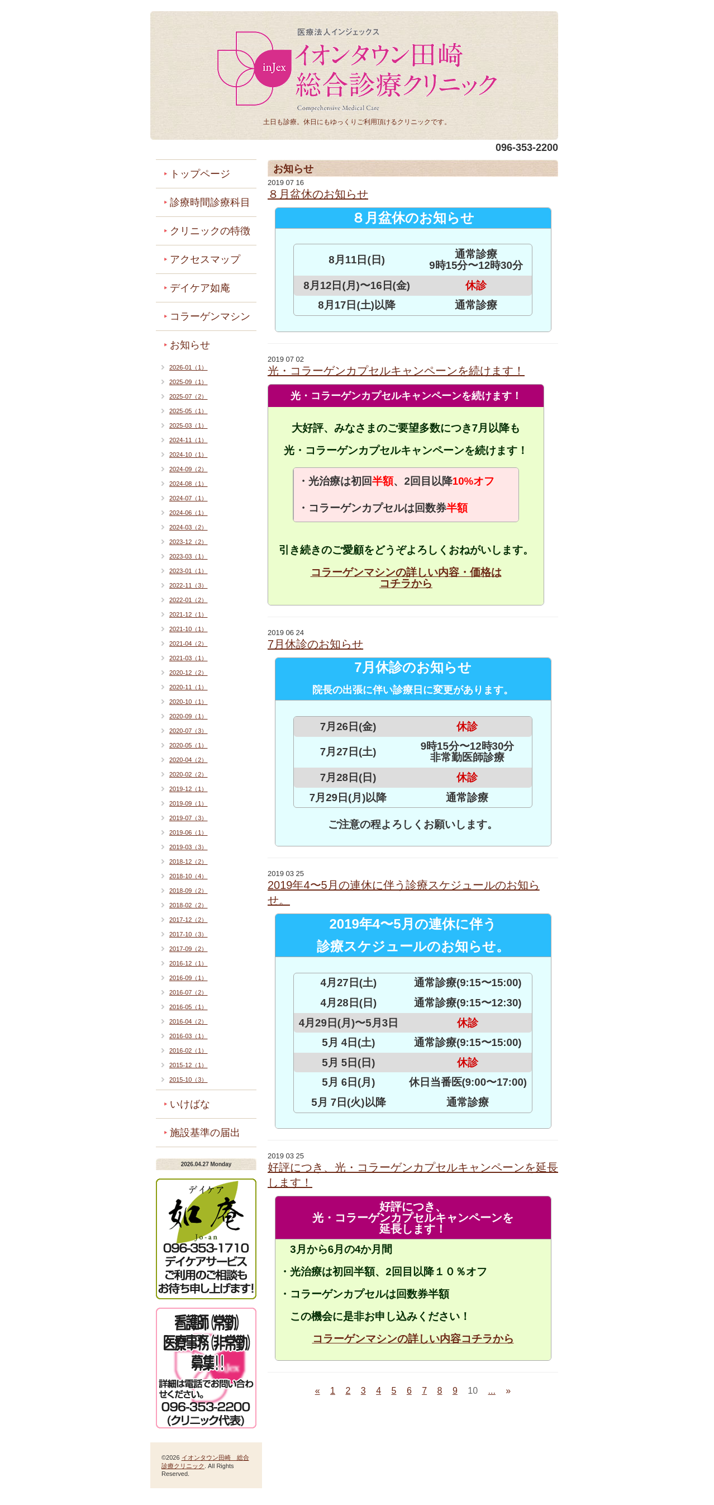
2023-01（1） (188, 570)
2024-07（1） (188, 498)
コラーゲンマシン (210, 316)
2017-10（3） (188, 934)
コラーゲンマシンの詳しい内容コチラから (413, 1339)
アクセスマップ (205, 259)
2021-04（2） (188, 643)
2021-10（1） (188, 629)
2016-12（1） (188, 963)
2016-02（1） (188, 1050)
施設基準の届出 (205, 1132)
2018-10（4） (188, 876)
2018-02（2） (188, 905)
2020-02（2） (188, 774)
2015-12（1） (188, 1065)
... (492, 1390)
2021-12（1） (188, 614)
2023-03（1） (188, 556)
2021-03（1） (188, 658)
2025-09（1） (188, 381)
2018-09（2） (188, 890)
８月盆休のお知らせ (318, 194)
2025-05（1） (188, 411)
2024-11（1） (188, 440)
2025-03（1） (188, 425)
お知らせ (190, 345)
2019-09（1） (188, 803)
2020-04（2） (188, 759)
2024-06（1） (188, 512)
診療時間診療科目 (210, 202)
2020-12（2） (188, 672)
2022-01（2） (188, 600)
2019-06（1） (188, 832)
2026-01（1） (188, 367)
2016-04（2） (188, 1021)
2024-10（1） (188, 454)
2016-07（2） (188, 992)
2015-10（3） (188, 1079)
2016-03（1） (188, 1036)
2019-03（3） (188, 847)
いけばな (190, 1104)
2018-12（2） (188, 861)
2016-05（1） (188, 1007)
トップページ (200, 173)
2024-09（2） (188, 469)
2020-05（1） (188, 745)
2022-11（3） (188, 585)
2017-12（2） (188, 919)
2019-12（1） (188, 788)
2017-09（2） (188, 948)
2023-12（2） (188, 541)
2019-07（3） (188, 818)
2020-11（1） (188, 687)
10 (473, 1390)
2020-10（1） (188, 701)
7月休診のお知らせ (315, 644)
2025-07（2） (188, 396)
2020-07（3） (188, 730)
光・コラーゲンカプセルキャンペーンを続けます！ (396, 371)
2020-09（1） (188, 716)
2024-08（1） (188, 483)
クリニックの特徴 (210, 230)
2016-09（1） (188, 977)
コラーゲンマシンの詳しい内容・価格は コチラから (406, 577)
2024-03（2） (188, 527)
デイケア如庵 (200, 288)
